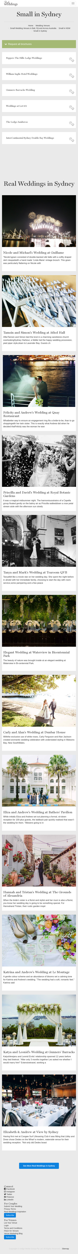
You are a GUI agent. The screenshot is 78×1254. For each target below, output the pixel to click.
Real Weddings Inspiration (15, 1212)
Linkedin (8, 1200)
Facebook (9, 1189)
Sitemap (65, 1249)
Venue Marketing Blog (13, 1233)
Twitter (8, 1194)
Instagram (9, 1192)
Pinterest (9, 1197)
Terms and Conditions (13, 1228)
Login (6, 1225)
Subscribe (10, 1215)
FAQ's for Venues (11, 1231)
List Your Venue (10, 1223)
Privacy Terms (10, 1209)
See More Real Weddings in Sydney (39, 1166)
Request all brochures (18, 44)
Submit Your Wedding (13, 1206)
